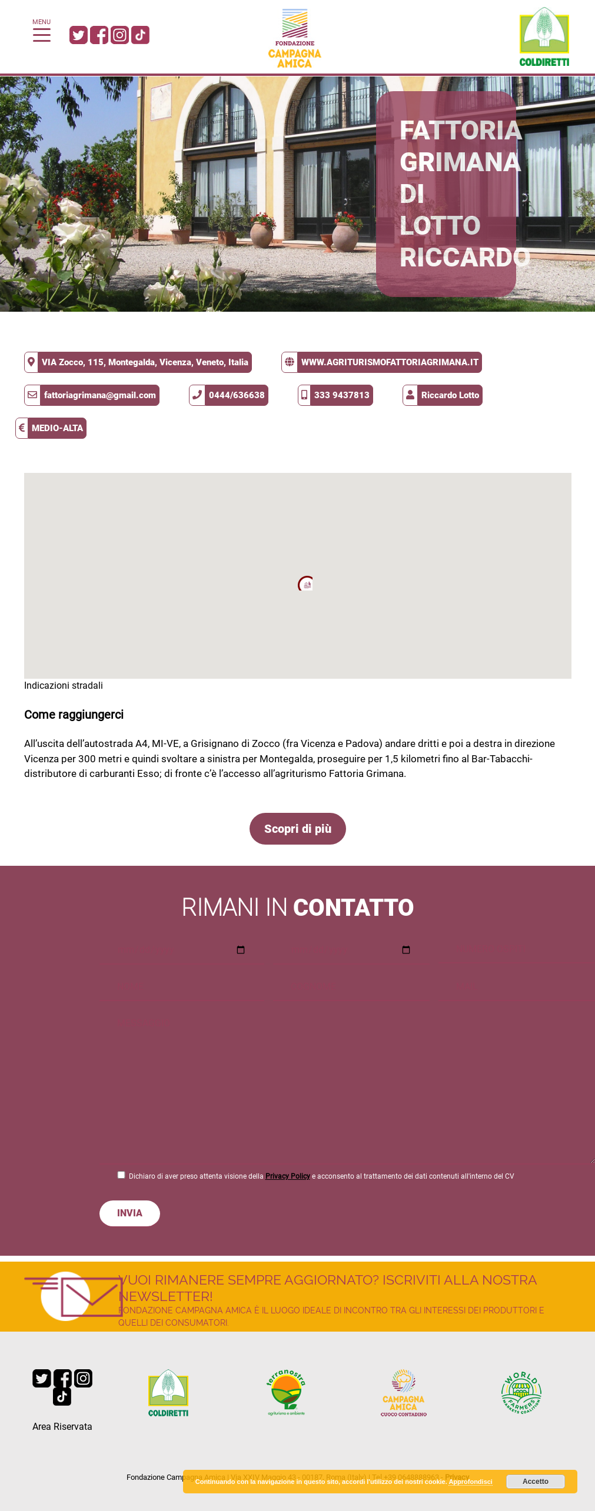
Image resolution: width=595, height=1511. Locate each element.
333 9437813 (342, 395)
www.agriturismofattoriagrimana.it (389, 362)
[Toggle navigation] (42, 34)
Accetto (536, 1481)
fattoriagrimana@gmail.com (100, 395)
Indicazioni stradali (63, 685)
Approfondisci (470, 1481)
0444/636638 (237, 395)
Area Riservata (62, 1426)
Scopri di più (297, 829)
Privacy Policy (287, 1176)
